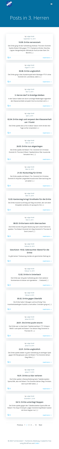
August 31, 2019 (29, 67)
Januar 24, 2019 (29, 345)
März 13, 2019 (29, 196)
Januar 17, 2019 (29, 372)
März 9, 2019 (29, 220)
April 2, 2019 (29, 116)
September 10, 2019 (29, 39)
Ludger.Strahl (30, 36)
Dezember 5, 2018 (29, 398)
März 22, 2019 (29, 169)
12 (36, 425)
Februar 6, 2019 (29, 295)
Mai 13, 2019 (29, 92)
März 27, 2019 (29, 143)
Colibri (37, 443)
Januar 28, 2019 (29, 319)
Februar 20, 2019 (29, 246)
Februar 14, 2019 (29, 271)
